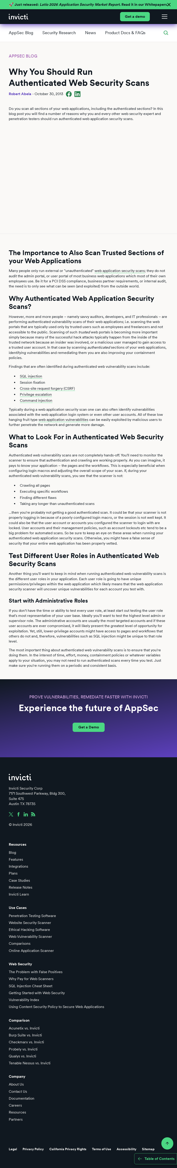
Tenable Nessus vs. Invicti (29, 1063)
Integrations (18, 866)
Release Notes (20, 887)
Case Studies (19, 880)
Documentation (21, 1098)
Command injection (36, 400)
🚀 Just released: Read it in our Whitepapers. (88, 4)
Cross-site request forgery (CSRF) (47, 388)
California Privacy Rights (67, 1149)
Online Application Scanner (31, 950)
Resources (17, 1112)
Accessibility (126, 1149)
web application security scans (119, 271)
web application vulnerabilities (63, 419)
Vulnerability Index (24, 1000)
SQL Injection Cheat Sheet (30, 986)
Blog (12, 852)
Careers (15, 1105)
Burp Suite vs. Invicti (25, 1035)
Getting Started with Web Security (37, 993)
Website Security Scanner (30, 923)
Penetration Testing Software (32, 916)
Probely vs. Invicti (23, 1049)
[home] (18, 16)
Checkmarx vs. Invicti (26, 1042)
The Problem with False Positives (35, 972)
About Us (16, 1084)
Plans (13, 873)
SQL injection (31, 376)
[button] (163, 16)
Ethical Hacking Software (29, 929)
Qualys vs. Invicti (22, 1056)
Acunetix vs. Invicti (24, 1028)
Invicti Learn (19, 894)
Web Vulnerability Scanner (30, 936)
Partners (16, 1119)
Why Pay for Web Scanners (31, 979)
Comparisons (19, 943)
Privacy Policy (33, 1149)
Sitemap (148, 1149)
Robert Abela (20, 94)
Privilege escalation (36, 394)
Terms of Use (101, 1149)
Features (16, 859)
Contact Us (18, 1091)
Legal (13, 1149)
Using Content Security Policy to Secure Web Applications (56, 1007)
